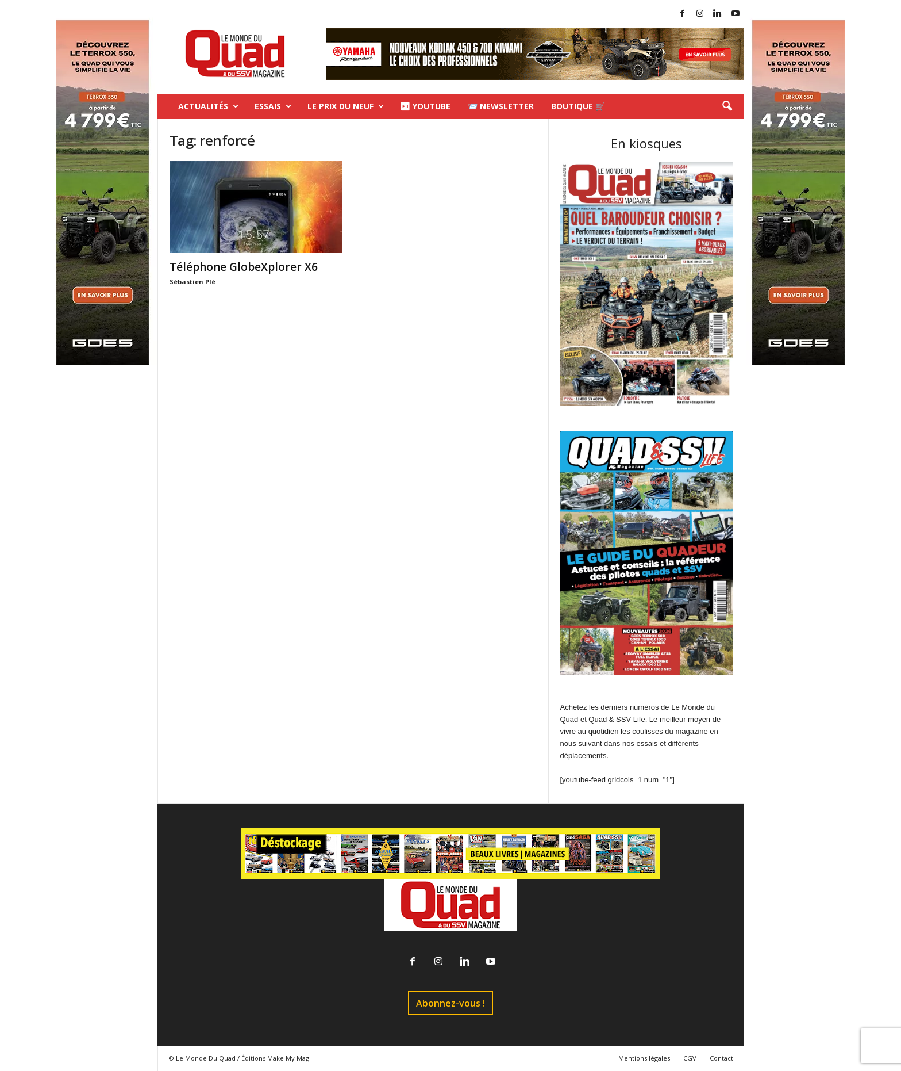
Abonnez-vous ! (450, 1003)
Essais (273, 106)
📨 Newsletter (501, 106)
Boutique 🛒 (578, 106)
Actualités (208, 106)
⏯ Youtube (425, 106)
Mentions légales (644, 1058)
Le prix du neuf (345, 106)
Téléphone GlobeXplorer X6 (244, 266)
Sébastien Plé (192, 281)
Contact (721, 1058)
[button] (727, 106)
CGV (689, 1058)
